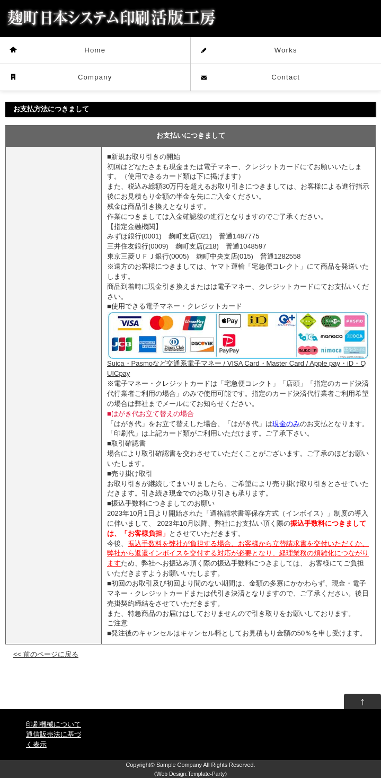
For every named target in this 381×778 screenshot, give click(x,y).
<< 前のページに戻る (45, 654)
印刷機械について (53, 724)
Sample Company (179, 765)
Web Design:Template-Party (190, 774)
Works (285, 50)
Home (94, 50)
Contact (285, 77)
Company (95, 77)
